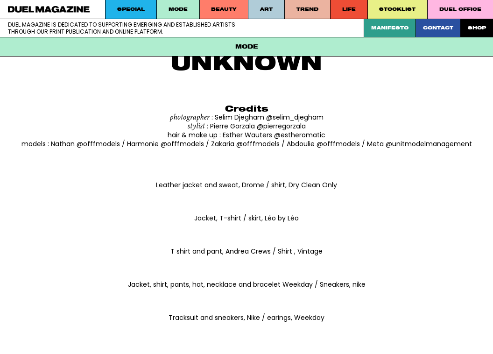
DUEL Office (460, 9)
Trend (307, 9)
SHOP (477, 28)
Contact (438, 28)
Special (131, 9)
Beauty (223, 9)
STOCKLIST (397, 9)
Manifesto (389, 28)
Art (266, 9)
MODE (178, 9)
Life (349, 9)
